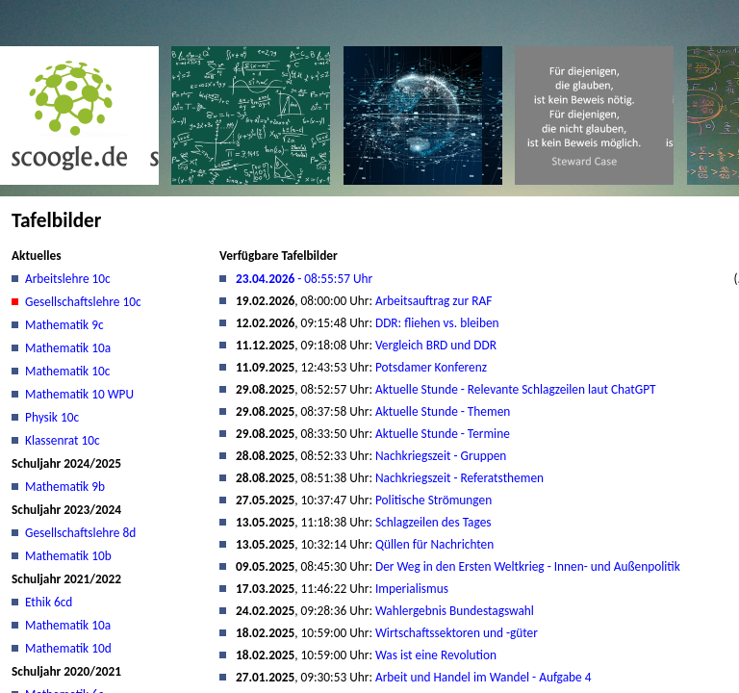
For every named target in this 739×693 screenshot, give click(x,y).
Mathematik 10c (67, 371)
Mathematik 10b (68, 556)
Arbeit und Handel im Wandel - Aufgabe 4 (483, 677)
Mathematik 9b (65, 486)
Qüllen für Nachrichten (434, 544)
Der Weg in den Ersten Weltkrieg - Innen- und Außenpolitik (527, 566)
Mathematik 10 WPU (79, 394)
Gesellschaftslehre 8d (80, 533)
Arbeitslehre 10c (68, 278)
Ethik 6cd (48, 602)
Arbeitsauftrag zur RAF (433, 301)
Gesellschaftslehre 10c (83, 302)
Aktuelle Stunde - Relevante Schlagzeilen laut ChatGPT (515, 389)
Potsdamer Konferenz (431, 367)
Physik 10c (52, 417)
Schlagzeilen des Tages (433, 522)
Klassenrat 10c (62, 440)
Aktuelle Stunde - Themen (442, 411)
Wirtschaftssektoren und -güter (456, 633)
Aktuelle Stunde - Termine (442, 433)
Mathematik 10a (68, 348)
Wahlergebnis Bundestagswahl (454, 611)
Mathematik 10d (68, 648)
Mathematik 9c (64, 325)
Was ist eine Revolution (436, 655)
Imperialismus (411, 588)
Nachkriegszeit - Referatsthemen (459, 478)
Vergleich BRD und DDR (436, 345)
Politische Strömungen (433, 500)
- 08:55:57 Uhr (304, 278)
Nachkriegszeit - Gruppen (440, 456)
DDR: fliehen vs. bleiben (437, 323)
